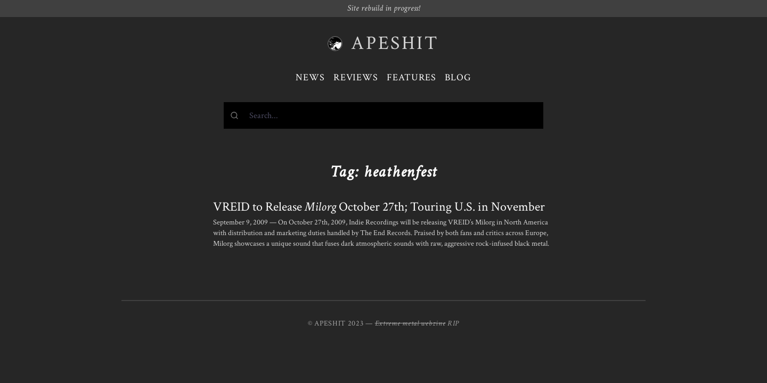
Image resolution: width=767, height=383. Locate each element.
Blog (458, 77)
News (310, 77)
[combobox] (383, 115)
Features (411, 77)
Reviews (355, 77)
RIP (453, 323)
